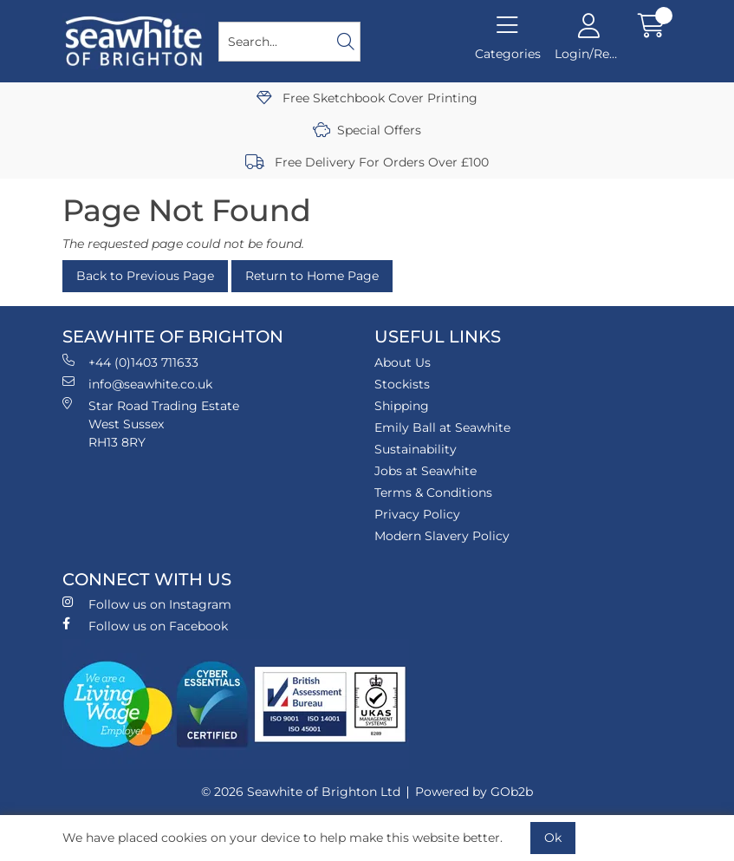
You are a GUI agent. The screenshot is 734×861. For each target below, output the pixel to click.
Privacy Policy (417, 514)
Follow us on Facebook (145, 625)
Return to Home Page (312, 276)
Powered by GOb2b (474, 791)
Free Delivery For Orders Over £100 (367, 162)
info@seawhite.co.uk (137, 383)
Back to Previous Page (145, 276)
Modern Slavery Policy (442, 536)
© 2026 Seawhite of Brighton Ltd (300, 791)
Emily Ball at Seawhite (442, 427)
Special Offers (367, 130)
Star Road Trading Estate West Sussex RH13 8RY (150, 423)
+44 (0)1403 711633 (130, 362)
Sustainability (415, 449)
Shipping (401, 406)
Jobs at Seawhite (425, 471)
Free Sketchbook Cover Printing (367, 98)
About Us (402, 362)
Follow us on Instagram (146, 604)
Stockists (402, 384)
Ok (553, 837)
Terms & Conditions (433, 492)
